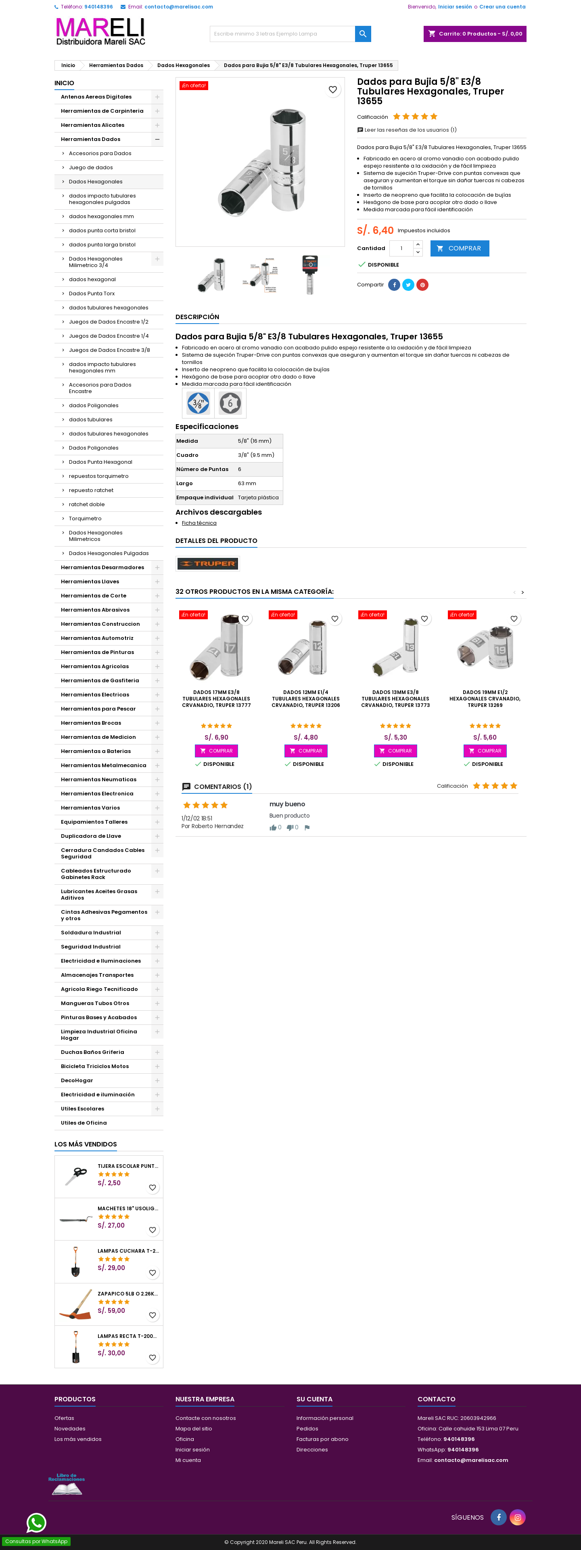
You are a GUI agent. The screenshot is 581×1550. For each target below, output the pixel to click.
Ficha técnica (199, 523)
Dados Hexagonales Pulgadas (109, 553)
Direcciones (312, 1449)
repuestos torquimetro (99, 476)
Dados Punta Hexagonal (100, 462)
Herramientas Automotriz (97, 638)
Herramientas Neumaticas (98, 779)
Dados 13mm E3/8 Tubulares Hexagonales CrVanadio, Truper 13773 (395, 699)
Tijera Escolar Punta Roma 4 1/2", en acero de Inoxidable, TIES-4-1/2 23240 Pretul (129, 1166)
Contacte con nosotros (206, 1418)
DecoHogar (77, 1080)
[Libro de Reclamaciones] (66, 1484)
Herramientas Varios (90, 808)
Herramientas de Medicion (98, 737)
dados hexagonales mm (101, 216)
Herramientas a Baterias (96, 751)
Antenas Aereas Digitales (96, 97)
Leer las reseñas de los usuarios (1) (407, 130)
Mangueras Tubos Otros (95, 1003)
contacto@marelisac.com (178, 6)
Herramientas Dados (90, 139)
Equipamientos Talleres (94, 822)
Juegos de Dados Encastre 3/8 (109, 350)
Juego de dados (91, 167)
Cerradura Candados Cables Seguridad (102, 853)
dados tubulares (91, 419)
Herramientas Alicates (92, 125)
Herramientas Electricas (95, 694)
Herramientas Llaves (90, 581)
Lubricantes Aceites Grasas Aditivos (99, 895)
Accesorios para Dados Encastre (100, 388)
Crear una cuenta (502, 6)
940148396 (98, 6)
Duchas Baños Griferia (92, 1052)
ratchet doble (87, 504)
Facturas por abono (323, 1439)
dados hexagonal (92, 279)
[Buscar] (290, 34)
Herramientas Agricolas (95, 666)
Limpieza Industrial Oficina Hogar (99, 1035)
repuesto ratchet (91, 490)
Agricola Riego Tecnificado (99, 989)
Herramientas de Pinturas (97, 652)
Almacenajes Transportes (97, 975)
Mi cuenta (188, 1460)
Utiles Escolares (82, 1109)
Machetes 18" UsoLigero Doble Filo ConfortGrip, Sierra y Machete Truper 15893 (129, 1208)
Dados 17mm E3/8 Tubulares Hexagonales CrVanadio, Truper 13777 (216, 699)
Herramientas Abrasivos (95, 610)
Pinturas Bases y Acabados (99, 1017)
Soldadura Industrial (91, 932)
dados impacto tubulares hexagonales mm (102, 367)
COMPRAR (459, 248)
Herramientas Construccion (100, 624)
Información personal (325, 1418)
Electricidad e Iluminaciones (101, 961)
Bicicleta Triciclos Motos (95, 1066)
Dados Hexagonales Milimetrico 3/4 (96, 262)
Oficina (185, 1439)
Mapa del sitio (194, 1428)
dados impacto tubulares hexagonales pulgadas (102, 199)
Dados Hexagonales (96, 181)
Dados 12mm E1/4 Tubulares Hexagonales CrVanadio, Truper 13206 (306, 699)
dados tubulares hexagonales (108, 307)
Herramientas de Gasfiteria (100, 680)
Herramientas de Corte (93, 595)
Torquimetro (85, 518)
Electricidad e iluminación (98, 1094)
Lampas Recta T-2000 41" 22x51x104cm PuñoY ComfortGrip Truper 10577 (129, 1336)
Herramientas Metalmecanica (103, 765)
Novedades (70, 1428)
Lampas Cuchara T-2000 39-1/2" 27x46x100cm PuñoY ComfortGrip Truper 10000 (129, 1251)
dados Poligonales (94, 405)
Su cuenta (314, 1399)
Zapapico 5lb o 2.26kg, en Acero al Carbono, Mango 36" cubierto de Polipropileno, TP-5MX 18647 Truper (129, 1293)
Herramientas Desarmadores (102, 567)
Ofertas (64, 1418)
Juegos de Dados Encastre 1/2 (108, 322)
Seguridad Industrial (91, 947)
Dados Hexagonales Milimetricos (96, 536)
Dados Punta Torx (92, 293)
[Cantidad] (401, 248)
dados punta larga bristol (102, 244)
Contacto (437, 1399)
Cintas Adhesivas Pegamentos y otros (104, 915)
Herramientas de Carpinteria (102, 111)
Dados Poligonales (94, 448)
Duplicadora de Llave (91, 836)
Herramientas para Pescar (98, 709)
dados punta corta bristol (102, 230)
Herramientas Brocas (91, 723)
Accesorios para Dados (100, 153)
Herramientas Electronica (97, 793)
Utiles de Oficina (84, 1123)
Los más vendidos (85, 1144)
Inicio (64, 83)
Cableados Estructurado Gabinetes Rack (96, 874)
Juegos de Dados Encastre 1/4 (109, 336)
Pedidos (307, 1428)
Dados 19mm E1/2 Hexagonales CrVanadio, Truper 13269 (484, 699)
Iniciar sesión (455, 6)
